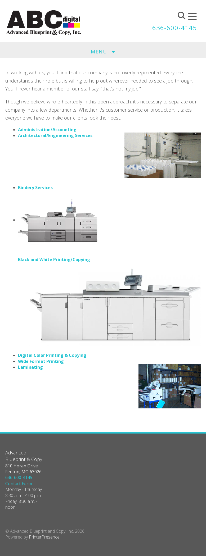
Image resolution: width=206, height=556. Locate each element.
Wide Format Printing (41, 361)
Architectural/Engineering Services (55, 135)
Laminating (30, 367)
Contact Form (18, 483)
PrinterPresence (44, 537)
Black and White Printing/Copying (54, 259)
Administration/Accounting (47, 130)
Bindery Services (35, 187)
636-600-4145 (174, 27)
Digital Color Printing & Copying (52, 355)
